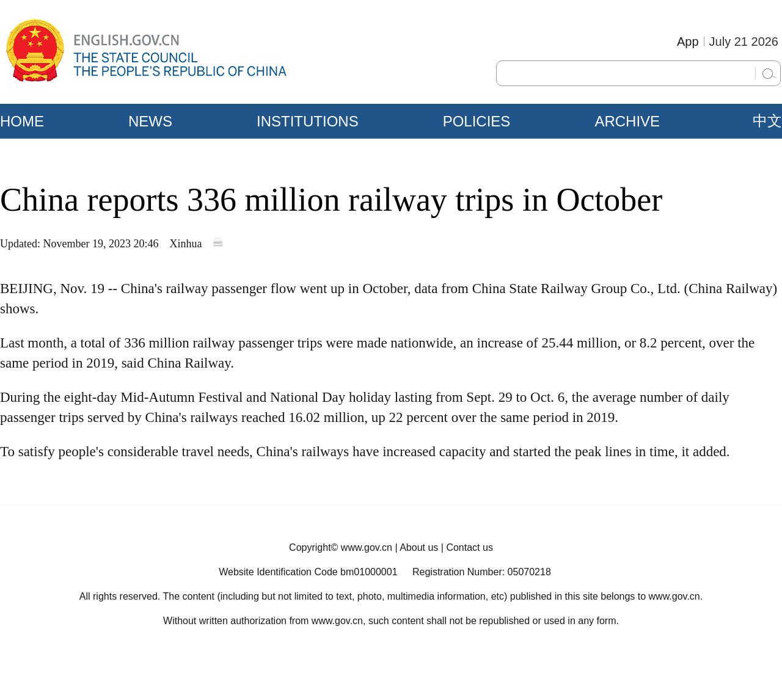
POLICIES (477, 121)
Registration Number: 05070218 (481, 572)
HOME (22, 121)
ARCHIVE (627, 121)
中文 (767, 121)
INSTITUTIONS (308, 121)
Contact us (469, 547)
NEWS (150, 121)
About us (419, 547)
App (688, 41)
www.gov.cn (366, 547)
